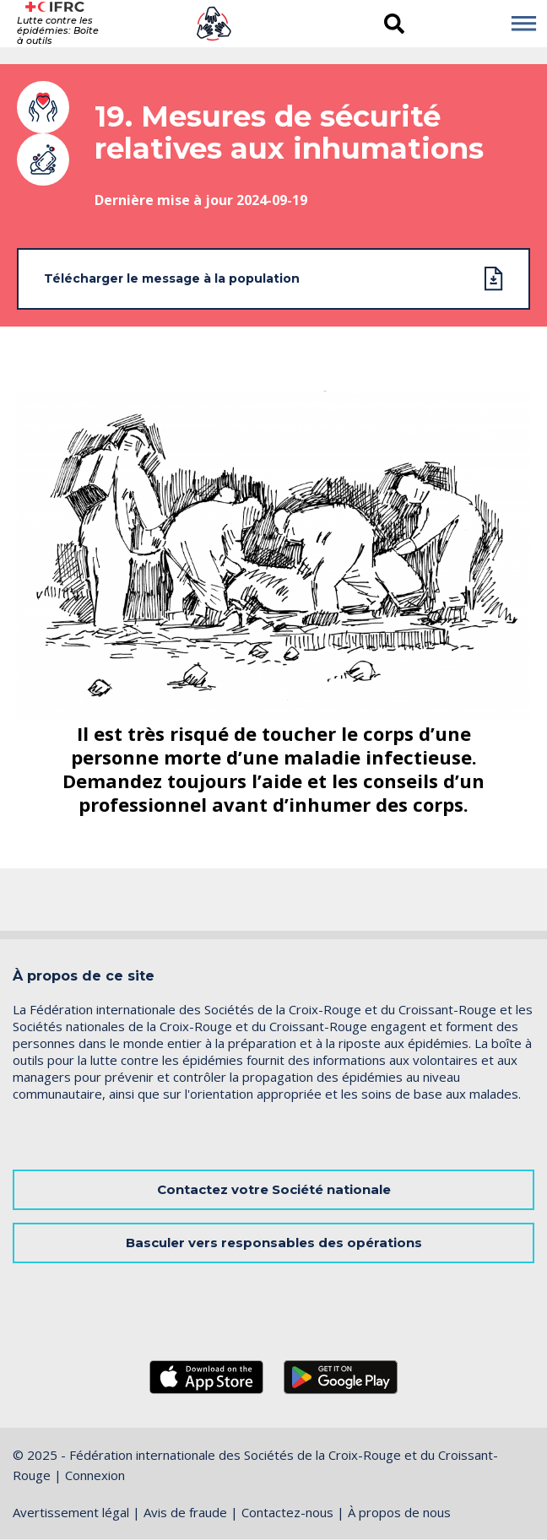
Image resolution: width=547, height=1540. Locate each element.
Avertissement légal (71, 1512)
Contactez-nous (287, 1512)
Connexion (95, 1475)
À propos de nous (399, 1512)
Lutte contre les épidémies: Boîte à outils (58, 30)
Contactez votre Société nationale (274, 1189)
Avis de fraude (185, 1512)
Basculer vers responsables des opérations (274, 1243)
